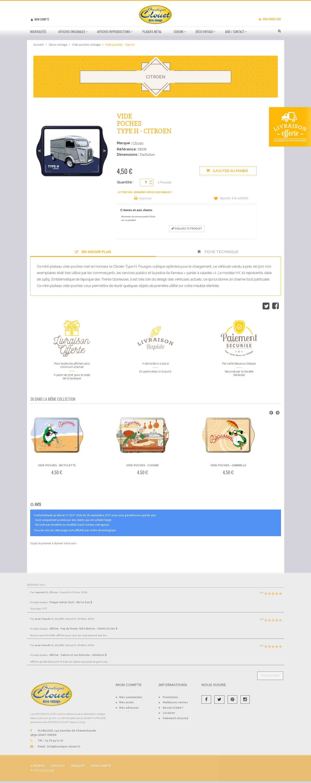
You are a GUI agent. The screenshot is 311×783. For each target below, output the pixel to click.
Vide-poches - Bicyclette (57, 465)
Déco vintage (204, 31)
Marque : (124, 143)
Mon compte (41, 19)
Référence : (127, 149)
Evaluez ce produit (186, 228)
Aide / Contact (235, 31)
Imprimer (145, 198)
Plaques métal (152, 31)
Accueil (38, 44)
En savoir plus (93, 252)
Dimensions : (128, 155)
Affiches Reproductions (113, 31)
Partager (275, 306)
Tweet (266, 306)
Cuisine (178, 31)
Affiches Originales (71, 31)
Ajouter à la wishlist (233, 198)
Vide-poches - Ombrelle (228, 465)
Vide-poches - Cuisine (142, 465)
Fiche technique (218, 252)
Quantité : (125, 182)
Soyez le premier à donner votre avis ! (53, 543)
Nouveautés (38, 31)
